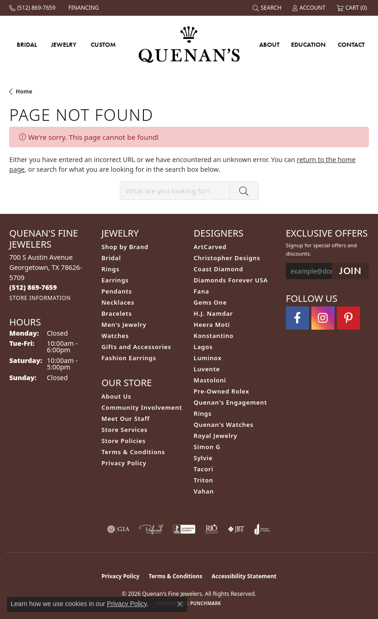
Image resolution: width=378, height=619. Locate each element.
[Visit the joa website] (262, 529)
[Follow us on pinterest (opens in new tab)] (348, 318)
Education (308, 44)
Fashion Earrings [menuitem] (128, 358)
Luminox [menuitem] (208, 358)
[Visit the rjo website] (211, 529)
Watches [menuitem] (115, 335)
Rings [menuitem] (110, 269)
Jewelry (63, 44)
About (269, 44)
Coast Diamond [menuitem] (218, 269)
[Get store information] (40, 298)
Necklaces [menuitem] (117, 302)
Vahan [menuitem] (204, 491)
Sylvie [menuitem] (203, 458)
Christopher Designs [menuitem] (227, 258)
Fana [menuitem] (202, 291)
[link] (33, 8)
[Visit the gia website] (118, 529)
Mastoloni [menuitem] (210, 380)
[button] (268, 8)
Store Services (124, 429)
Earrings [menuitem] (115, 280)
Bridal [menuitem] (111, 258)
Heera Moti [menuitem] (212, 324)
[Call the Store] (33, 287)
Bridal (27, 44)
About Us (116, 396)
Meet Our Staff (125, 418)
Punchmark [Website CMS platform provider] (205, 603)
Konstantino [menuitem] (214, 335)
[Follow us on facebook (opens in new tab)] (297, 318)
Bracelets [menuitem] (116, 313)
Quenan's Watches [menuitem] (224, 424)
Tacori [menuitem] (204, 469)
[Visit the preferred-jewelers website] (151, 529)
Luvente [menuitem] (207, 369)
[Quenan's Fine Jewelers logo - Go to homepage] (189, 44)
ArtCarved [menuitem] (210, 247)
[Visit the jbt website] (236, 529)
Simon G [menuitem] (207, 447)
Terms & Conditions (133, 452)
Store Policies (123, 441)
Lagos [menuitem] (203, 347)
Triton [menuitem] (203, 480)
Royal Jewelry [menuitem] (216, 435)
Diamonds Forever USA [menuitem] (231, 280)
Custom (103, 44)
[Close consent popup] (180, 604)
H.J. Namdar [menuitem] (213, 313)
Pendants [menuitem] (116, 291)
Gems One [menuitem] (210, 302)
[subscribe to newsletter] (350, 271)
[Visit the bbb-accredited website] (184, 529)
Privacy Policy (123, 463)
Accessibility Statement (243, 576)
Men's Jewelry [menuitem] (123, 324)
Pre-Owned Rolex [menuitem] (221, 391)
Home (24, 91)
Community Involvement (141, 407)
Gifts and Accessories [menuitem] (136, 347)
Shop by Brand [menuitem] (125, 247)
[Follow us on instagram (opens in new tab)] (323, 318)
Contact (351, 44)
